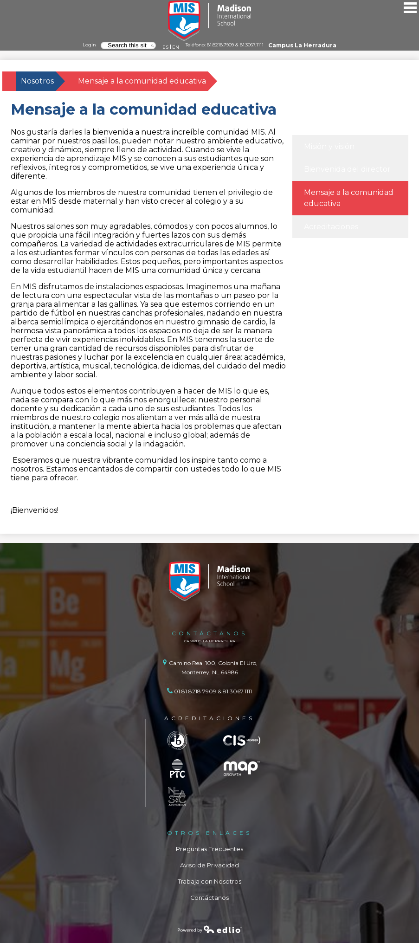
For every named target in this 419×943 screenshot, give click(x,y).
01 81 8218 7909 (195, 691)
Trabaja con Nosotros (209, 881)
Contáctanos (209, 897)
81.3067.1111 (252, 44)
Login (89, 44)
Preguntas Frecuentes (209, 849)
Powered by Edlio (209, 929)
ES (165, 47)
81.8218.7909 (220, 44)
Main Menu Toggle (410, 7)
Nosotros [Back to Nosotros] (37, 81)
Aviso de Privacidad (209, 865)
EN (175, 47)
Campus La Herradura (302, 45)
